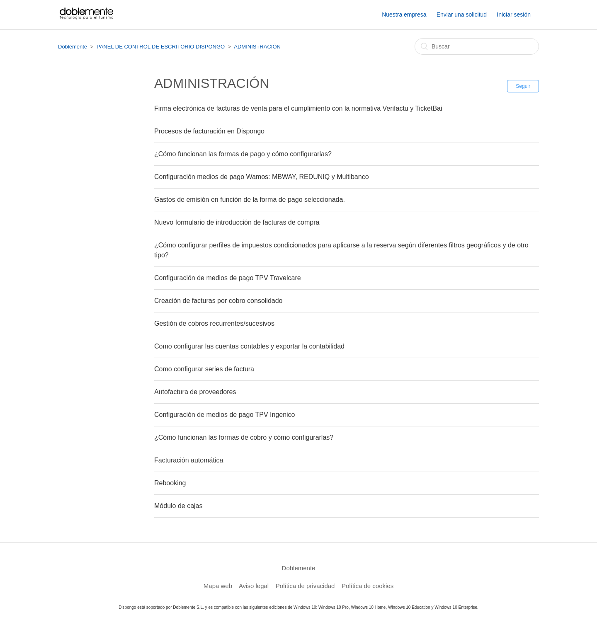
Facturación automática (188, 460)
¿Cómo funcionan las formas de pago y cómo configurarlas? (243, 153)
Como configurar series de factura (204, 369)
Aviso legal (254, 585)
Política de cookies (367, 585)
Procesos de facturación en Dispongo (209, 131)
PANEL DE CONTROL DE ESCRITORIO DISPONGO (161, 47)
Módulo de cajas (178, 505)
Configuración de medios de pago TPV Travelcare (227, 277)
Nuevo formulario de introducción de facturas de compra (236, 222)
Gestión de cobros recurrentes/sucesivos (214, 323)
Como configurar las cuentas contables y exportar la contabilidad (249, 346)
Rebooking (170, 483)
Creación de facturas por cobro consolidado (218, 300)
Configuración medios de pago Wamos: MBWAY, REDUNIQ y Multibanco (261, 176)
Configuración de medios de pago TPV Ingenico (224, 414)
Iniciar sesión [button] (514, 14)
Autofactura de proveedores (195, 391)
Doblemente (72, 47)
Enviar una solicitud (462, 14)
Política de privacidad (305, 585)
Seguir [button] (523, 86)
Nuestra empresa (404, 14)
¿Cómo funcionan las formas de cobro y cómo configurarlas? (243, 437)
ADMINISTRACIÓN (257, 47)
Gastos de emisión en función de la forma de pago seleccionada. (249, 199)
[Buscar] (477, 46)
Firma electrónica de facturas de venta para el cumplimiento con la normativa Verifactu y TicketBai (298, 108)
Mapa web (218, 585)
